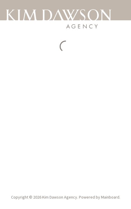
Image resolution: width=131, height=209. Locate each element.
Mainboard (110, 197)
